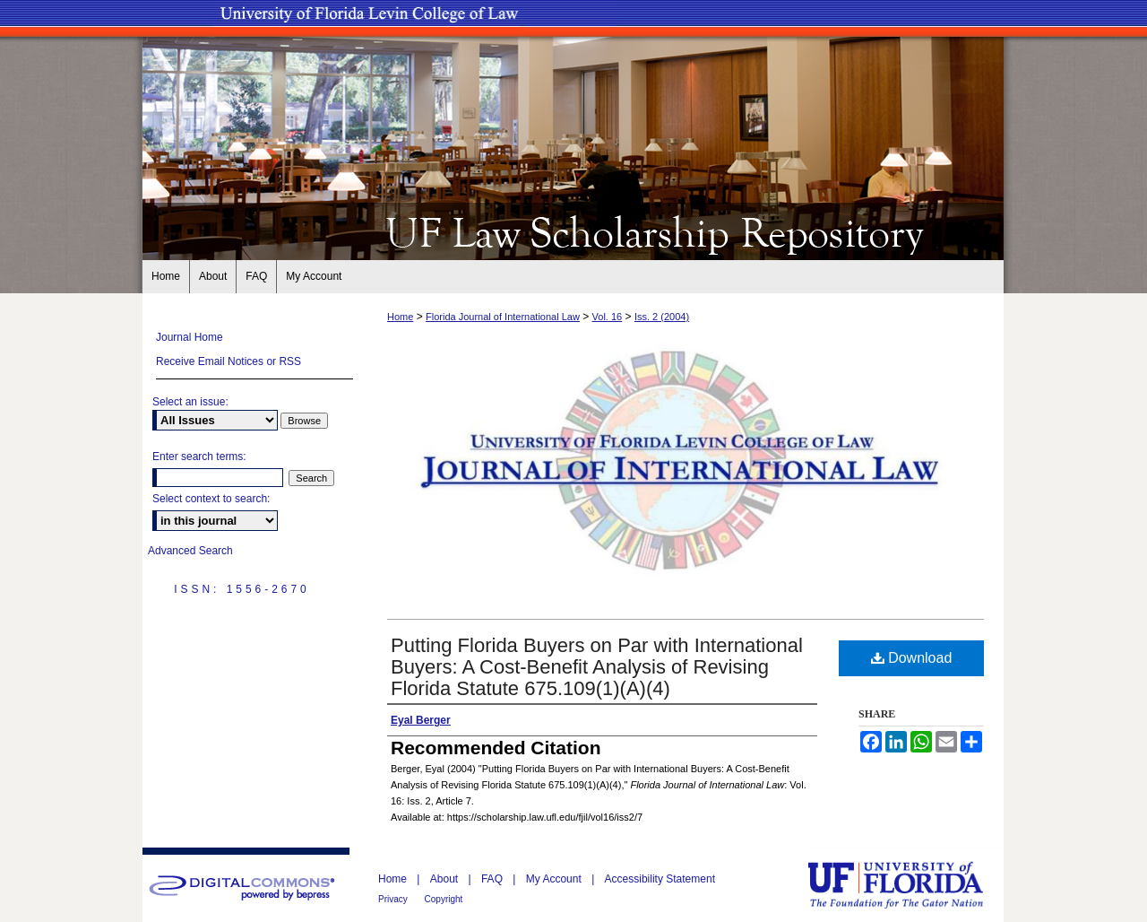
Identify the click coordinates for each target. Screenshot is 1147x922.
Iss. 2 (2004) (661, 316)
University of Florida (909, 885)
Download (912, 657)
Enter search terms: (199, 456)
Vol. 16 (607, 316)
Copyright (444, 899)
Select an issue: (190, 402)
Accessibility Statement (660, 879)
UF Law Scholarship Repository (573, 231)
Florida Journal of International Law (503, 316)
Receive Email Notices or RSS (228, 361)
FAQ (493, 879)
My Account (555, 879)
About (445, 879)
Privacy (394, 899)
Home (400, 316)
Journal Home (189, 337)
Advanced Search (190, 550)
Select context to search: (211, 498)
